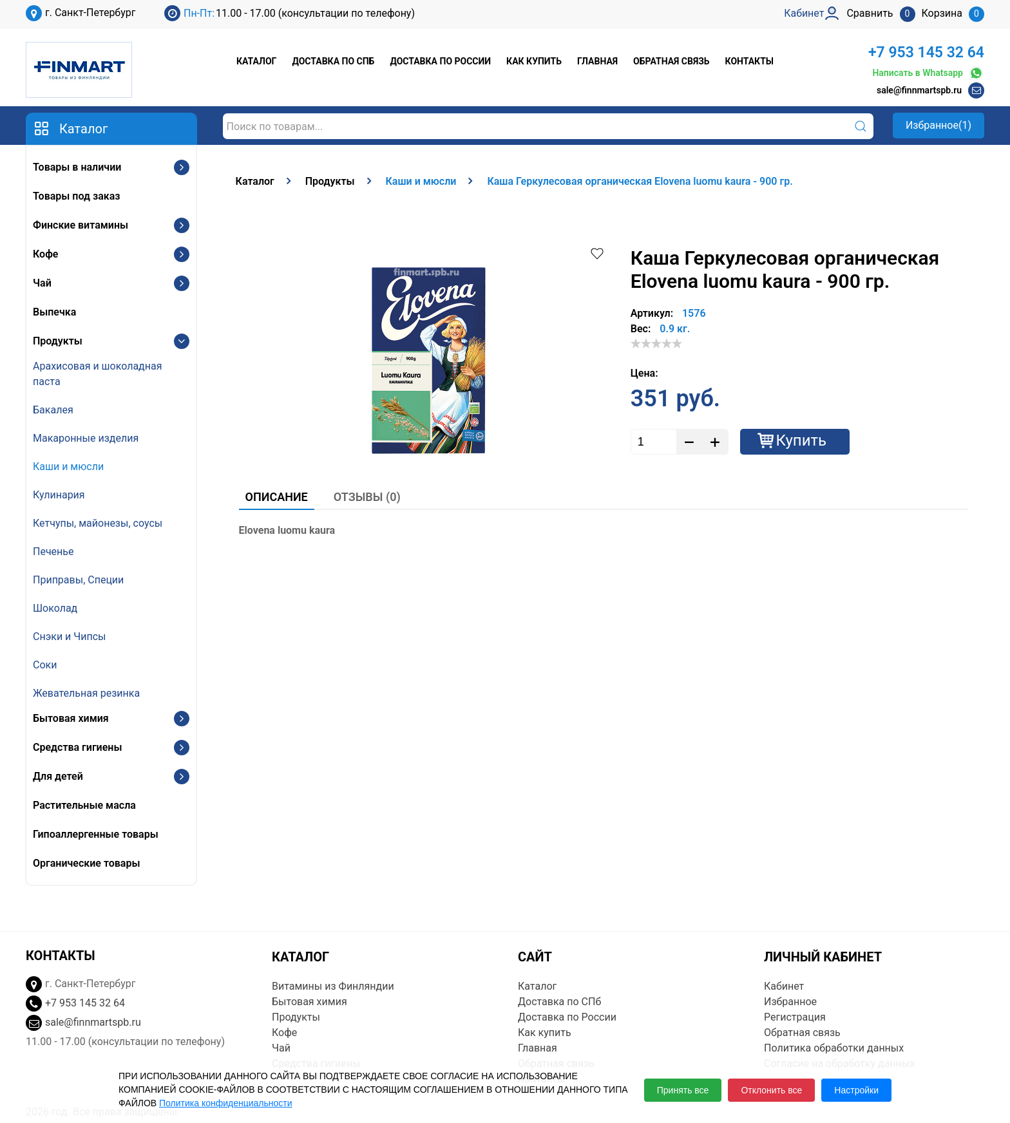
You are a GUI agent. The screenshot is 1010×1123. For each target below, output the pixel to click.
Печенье (53, 551)
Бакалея (53, 410)
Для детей (58, 776)
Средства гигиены (77, 747)
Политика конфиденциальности (225, 1103)
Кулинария (59, 495)
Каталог (256, 61)
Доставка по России (440, 61)
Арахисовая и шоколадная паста (97, 374)
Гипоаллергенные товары (95, 834)
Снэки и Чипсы (69, 636)
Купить (801, 440)
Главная (597, 61)
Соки (45, 665)
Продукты (57, 341)
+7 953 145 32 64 (926, 52)
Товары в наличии (77, 167)
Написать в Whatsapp (928, 73)
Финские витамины (80, 225)
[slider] (656, 343)
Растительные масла (84, 805)
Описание (276, 497)
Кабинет (784, 986)
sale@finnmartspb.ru (919, 90)
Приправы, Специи (78, 580)
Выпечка (54, 312)
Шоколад (55, 608)
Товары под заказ (76, 196)
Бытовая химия (71, 718)
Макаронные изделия (85, 438)
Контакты (749, 61)
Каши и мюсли (68, 466)
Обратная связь (671, 61)
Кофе (45, 254)
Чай (42, 283)
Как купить (534, 61)
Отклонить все (771, 1090)
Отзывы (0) (367, 497)
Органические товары (86, 863)
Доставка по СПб (333, 61)
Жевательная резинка (86, 693)
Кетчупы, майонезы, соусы (97, 523)
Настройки (856, 1090)
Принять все (683, 1090)
